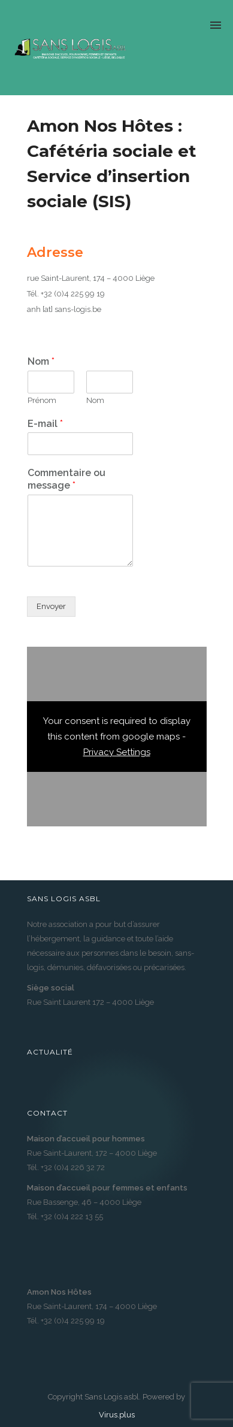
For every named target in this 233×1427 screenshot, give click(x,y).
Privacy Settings (116, 752)
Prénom (42, 400)
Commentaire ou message (66, 479)
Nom (41, 361)
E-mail (45, 423)
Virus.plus (117, 1414)
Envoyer (51, 606)
